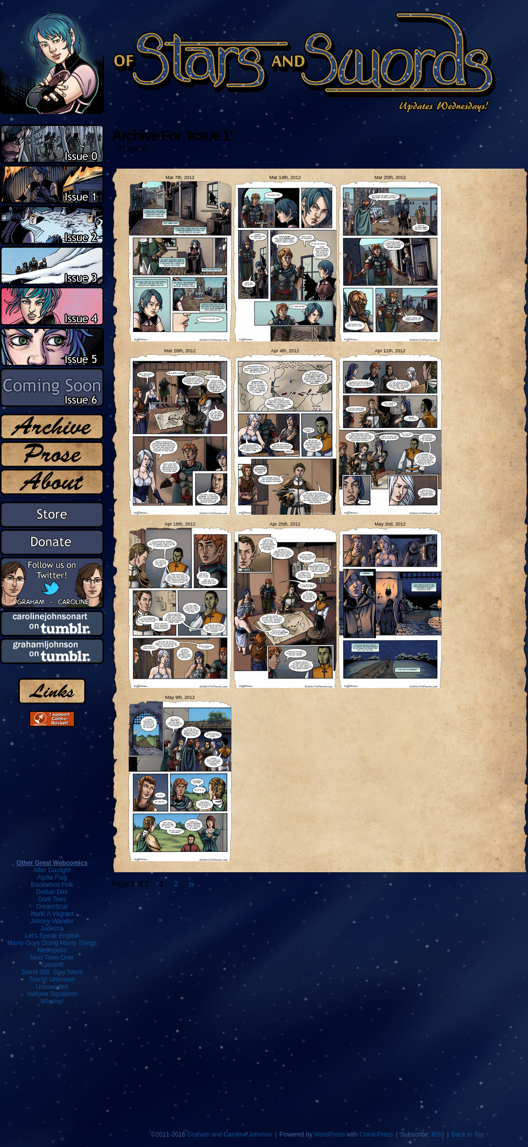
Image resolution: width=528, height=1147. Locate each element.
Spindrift (52, 964)
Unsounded (52, 986)
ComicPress (376, 1134)
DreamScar (52, 906)
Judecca (52, 928)
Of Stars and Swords (249, 62)
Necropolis (52, 950)
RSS (437, 1134)
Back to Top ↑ (470, 1134)
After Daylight (52, 870)
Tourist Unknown (52, 979)
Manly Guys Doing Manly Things (52, 943)
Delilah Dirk (52, 892)
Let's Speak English (51, 935)
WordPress (329, 1134)
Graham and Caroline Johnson (229, 1134)
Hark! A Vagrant (51, 913)
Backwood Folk (52, 884)
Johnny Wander (52, 921)
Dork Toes (52, 899)
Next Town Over (52, 957)
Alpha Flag (52, 877)
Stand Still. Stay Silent (52, 972)
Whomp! (52, 1001)
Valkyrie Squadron (52, 994)
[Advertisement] (52, 1062)
